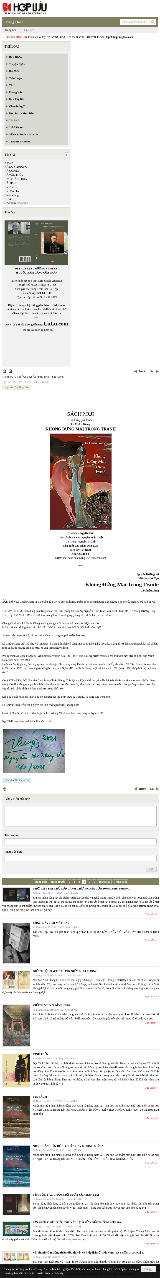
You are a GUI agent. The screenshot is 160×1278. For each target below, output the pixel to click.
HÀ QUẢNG (12, 170)
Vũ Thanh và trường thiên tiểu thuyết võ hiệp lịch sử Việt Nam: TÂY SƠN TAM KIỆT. (88, 1252)
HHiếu (8, 199)
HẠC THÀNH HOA (16, 179)
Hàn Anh (9, 187)
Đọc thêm (150, 914)
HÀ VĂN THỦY (14, 174)
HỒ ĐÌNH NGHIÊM (16, 203)
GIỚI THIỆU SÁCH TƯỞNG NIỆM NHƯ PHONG (65, 971)
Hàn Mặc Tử (12, 191)
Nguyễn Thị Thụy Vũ (16, 387)
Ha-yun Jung (12, 195)
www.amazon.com (96, 558)
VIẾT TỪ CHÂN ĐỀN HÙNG (51, 1005)
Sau (152, 371)
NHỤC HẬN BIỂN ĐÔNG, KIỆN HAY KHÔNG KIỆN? (68, 1146)
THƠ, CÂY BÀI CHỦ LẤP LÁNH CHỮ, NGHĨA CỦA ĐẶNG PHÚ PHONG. (81, 888)
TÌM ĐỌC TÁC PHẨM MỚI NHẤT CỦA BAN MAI (66, 1194)
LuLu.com (59, 305)
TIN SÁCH (40, 1096)
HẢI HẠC (10, 183)
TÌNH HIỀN (40, 1054)
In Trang (4, 789)
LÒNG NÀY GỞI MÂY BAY (51, 923)
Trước (142, 371)
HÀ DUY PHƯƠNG (16, 166)
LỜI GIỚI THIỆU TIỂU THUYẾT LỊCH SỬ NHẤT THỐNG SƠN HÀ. (77, 1222)
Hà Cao (9, 162)
